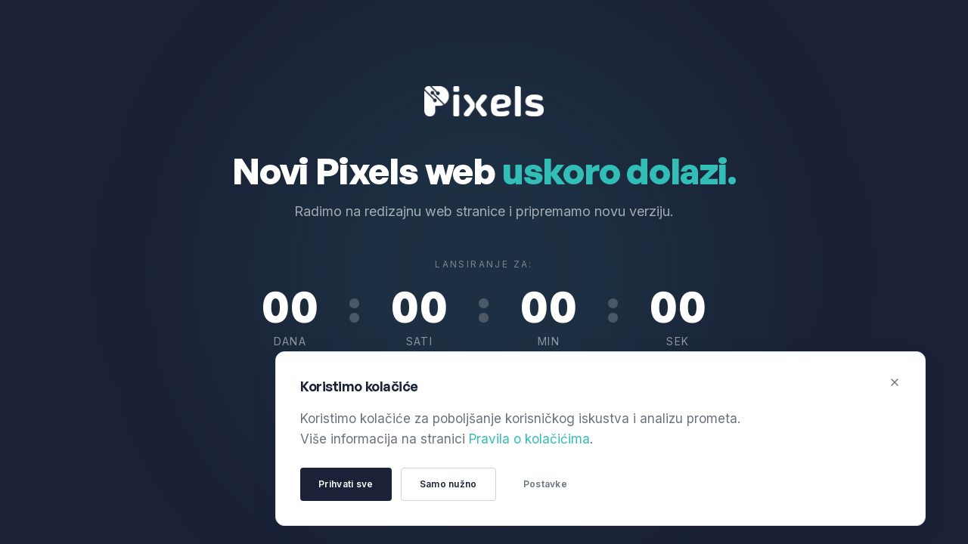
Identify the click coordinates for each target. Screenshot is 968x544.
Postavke (545, 484)
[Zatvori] (895, 382)
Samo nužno (448, 484)
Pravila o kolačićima (529, 439)
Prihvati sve (346, 484)
